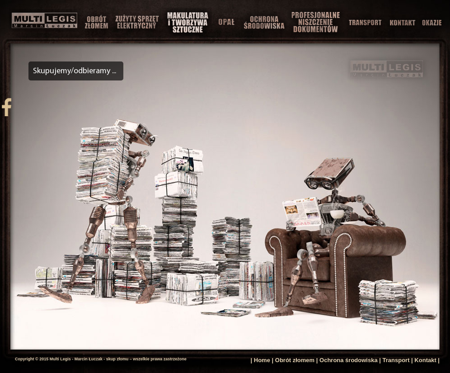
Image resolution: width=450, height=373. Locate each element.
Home (262, 360)
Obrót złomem (294, 360)
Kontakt (425, 360)
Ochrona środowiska (348, 360)
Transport (396, 360)
